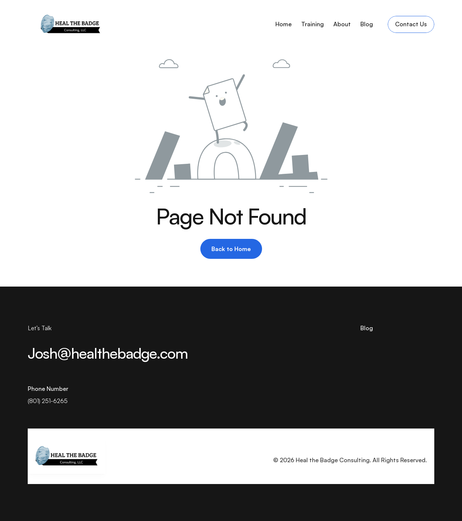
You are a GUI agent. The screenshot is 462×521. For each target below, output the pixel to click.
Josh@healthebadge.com (108, 353)
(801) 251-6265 (48, 401)
